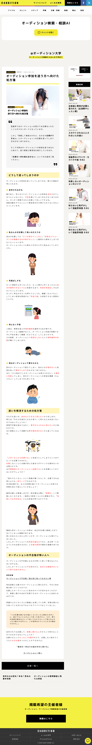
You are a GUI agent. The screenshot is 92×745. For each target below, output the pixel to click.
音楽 (82, 10)
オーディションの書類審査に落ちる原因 (48, 677)
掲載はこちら (72, 3)
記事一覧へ (32, 665)
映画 (66, 10)
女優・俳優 (55, 10)
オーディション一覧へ (33, 653)
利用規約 (15, 739)
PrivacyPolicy (46, 739)
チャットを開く (46, 32)
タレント (23, 10)
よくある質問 (56, 3)
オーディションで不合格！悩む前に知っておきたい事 (28, 578)
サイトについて (40, 3)
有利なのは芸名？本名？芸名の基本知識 (17, 677)
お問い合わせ (77, 735)
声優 (44, 10)
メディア (34, 10)
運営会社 (76, 739)
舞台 (74, 10)
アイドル (11, 10)
